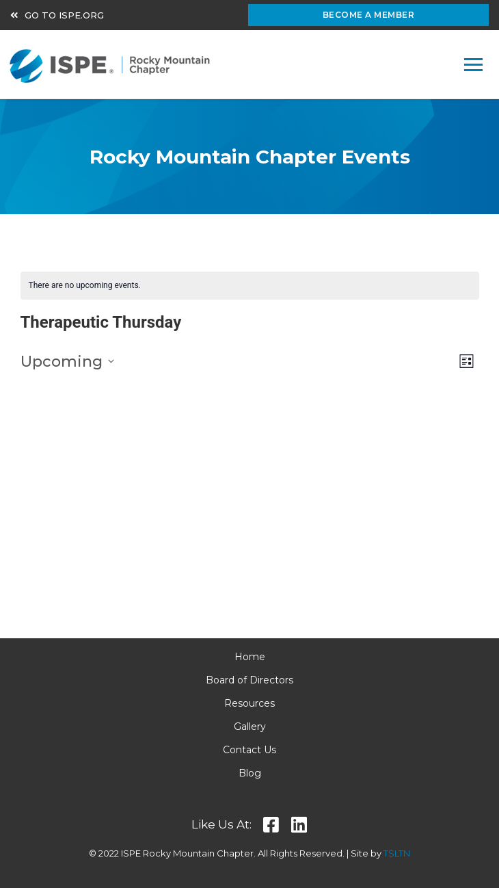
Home (249, 657)
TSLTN (396, 853)
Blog (250, 773)
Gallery (250, 726)
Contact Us (249, 750)
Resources (249, 703)
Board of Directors (249, 680)
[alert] (250, 286)
